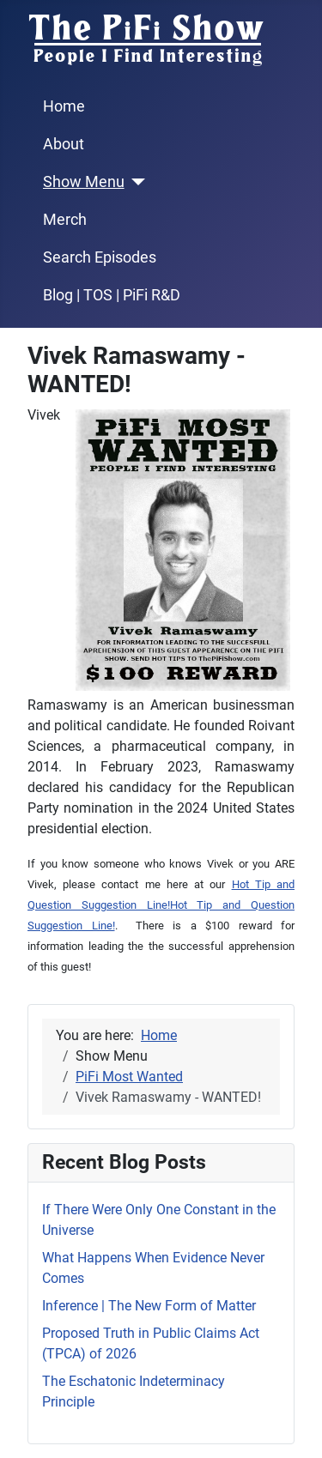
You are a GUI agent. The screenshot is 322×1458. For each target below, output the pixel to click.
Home (64, 106)
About (63, 144)
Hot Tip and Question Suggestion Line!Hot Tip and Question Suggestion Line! (161, 905)
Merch (65, 219)
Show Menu (84, 182)
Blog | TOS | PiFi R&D (111, 295)
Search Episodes (99, 257)
